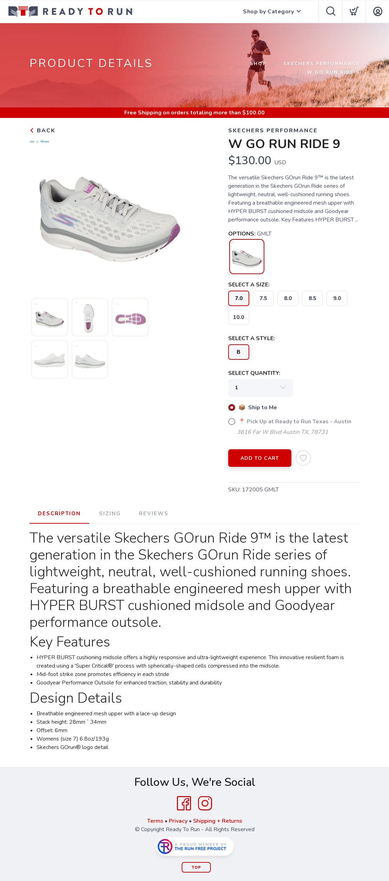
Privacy (178, 821)
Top (196, 867)
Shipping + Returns (217, 821)
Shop (258, 64)
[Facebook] (183, 803)
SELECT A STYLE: (251, 338)
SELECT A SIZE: (249, 285)
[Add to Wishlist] (303, 458)
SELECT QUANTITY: (254, 373)
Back (42, 130)
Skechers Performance (321, 64)
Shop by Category (268, 11)
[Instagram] (205, 803)
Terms (155, 821)
